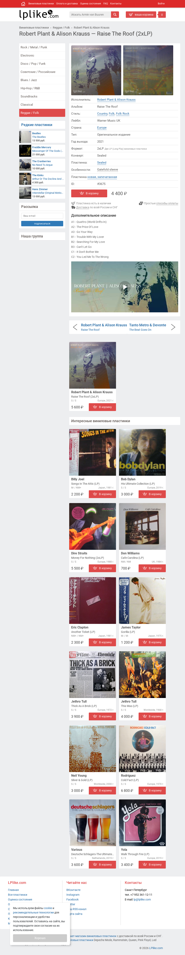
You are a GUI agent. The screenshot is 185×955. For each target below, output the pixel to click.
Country (102, 113)
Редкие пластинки (36, 125)
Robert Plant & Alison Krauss (116, 99)
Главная (13, 889)
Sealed (101, 162)
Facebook (72, 899)
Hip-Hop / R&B (30, 88)
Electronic (27, 55)
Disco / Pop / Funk (33, 64)
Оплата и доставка (67, 3)
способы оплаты (167, 203)
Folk (112, 113)
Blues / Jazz (29, 80)
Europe (102, 127)
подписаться (42, 223)
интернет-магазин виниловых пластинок (89, 936)
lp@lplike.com (142, 899)
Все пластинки (17, 894)
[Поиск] (90, 14)
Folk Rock (122, 113)
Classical (27, 104)
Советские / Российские (38, 72)
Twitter (70, 904)
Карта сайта (74, 913)
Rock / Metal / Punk (34, 47)
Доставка (82, 207)
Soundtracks (29, 96)
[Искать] (115, 14)
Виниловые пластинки (41, 3)
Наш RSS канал (76, 909)
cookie (48, 908)
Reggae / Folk (30, 113)
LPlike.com (156, 948)
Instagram (72, 894)
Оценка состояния (90, 3)
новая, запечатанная (102, 177)
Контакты (115, 3)
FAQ (105, 3)
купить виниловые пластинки (73, 940)
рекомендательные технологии (33, 912)
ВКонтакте (73, 889)
